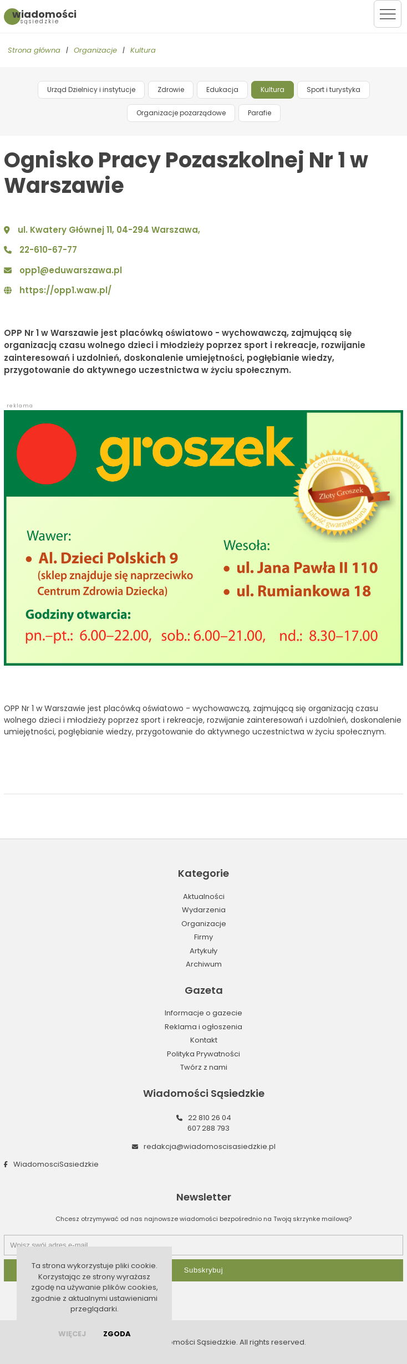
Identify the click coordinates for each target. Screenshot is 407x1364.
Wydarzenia (204, 910)
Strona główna (34, 50)
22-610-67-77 (48, 250)
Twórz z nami (203, 1067)
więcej (72, 1334)
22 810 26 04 (209, 1117)
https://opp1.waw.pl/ (65, 290)
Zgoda (117, 1334)
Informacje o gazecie (203, 1013)
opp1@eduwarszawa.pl (70, 270)
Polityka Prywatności (203, 1054)
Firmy (203, 937)
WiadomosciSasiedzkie (56, 1164)
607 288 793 (208, 1128)
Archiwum (204, 964)
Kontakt (203, 1040)
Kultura (143, 50)
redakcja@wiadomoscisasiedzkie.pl (210, 1146)
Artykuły (203, 951)
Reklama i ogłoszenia (203, 1026)
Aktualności (204, 896)
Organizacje (95, 50)
